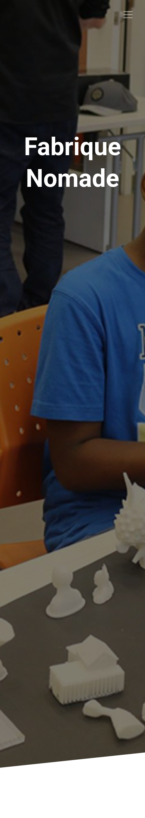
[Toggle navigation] (128, 14)
